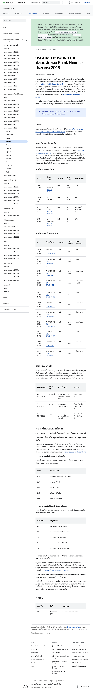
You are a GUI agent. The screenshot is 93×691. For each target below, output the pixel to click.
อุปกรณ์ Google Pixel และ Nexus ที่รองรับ (52, 84)
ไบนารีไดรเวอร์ (35, 663)
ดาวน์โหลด (34, 653)
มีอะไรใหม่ (6, 14)
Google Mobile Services (80, 659)
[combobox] (52, 2)
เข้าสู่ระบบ (87, 3)
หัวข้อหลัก (46, 14)
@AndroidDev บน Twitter (60, 649)
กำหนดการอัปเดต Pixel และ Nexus (74, 452)
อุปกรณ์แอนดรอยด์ (75, 14)
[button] (12, 33)
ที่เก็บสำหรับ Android (38, 646)
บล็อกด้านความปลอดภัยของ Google (60, 657)
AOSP (37, 50)
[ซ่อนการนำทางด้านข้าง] (25, 687)
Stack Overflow (77, 663)
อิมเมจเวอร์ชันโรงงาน (37, 659)
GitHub (33, 666)
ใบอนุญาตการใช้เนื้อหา (73, 627)
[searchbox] (14, 20)
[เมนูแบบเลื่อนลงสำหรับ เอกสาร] (25, 2)
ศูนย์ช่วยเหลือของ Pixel (79, 649)
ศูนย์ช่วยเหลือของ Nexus (80, 653)
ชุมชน (46, 681)
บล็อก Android (56, 653)
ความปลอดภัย (52, 50)
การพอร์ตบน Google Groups (58, 672)
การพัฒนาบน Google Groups (58, 667)
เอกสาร (44, 50)
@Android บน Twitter (59, 646)
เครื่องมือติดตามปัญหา (79, 666)
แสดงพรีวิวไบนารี (36, 656)
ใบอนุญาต (61, 681)
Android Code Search (39, 3)
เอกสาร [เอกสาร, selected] (20, 3)
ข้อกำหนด (34, 649)
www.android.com (78, 656)
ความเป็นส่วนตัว (37, 684)
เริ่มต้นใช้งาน (19, 14)
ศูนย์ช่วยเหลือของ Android (80, 646)
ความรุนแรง (48, 153)
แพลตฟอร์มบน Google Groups (59, 662)
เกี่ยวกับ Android (36, 681)
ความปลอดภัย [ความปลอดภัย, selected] (33, 14)
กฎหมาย (52, 681)
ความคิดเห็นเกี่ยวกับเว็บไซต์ (52, 684)
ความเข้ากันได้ (59, 14)
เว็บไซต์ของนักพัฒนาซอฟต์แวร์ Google (55, 570)
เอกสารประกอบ (8, 9)
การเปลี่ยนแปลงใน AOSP (74, 40)
